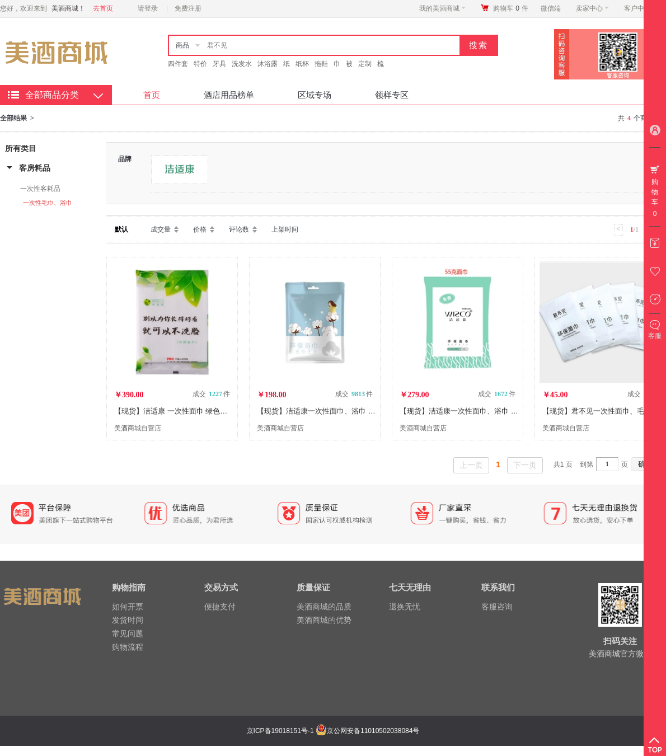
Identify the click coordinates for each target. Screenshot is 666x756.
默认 (121, 229)
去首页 (103, 8)
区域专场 (314, 95)
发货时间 (127, 620)
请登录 (148, 8)
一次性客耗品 (40, 188)
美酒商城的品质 (324, 606)
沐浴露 (267, 64)
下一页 (525, 465)
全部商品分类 (52, 95)
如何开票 (127, 606)
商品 (182, 45)
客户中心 (640, 8)
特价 (200, 64)
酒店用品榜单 (229, 95)
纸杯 (302, 64)
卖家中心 (592, 8)
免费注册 (188, 8)
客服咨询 (497, 606)
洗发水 (242, 64)
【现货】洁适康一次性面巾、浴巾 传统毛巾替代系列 (484, 411)
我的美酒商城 (442, 8)
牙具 (219, 64)
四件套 (178, 64)
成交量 (161, 229)
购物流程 (127, 646)
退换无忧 (404, 606)
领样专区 (392, 95)
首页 (151, 95)
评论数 (239, 229)
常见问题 (127, 633)
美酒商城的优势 (324, 620)
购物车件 (510, 8)
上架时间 (284, 229)
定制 (365, 64)
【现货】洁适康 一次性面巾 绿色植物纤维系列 (189, 411)
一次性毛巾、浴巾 (47, 202)
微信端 (551, 8)
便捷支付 (220, 606)
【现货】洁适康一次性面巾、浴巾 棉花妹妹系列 (334, 411)
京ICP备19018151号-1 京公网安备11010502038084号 (332, 731)
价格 (200, 229)
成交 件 (211, 394)
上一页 (471, 465)
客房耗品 (34, 167)
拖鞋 (321, 64)
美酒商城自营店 (137, 428)
